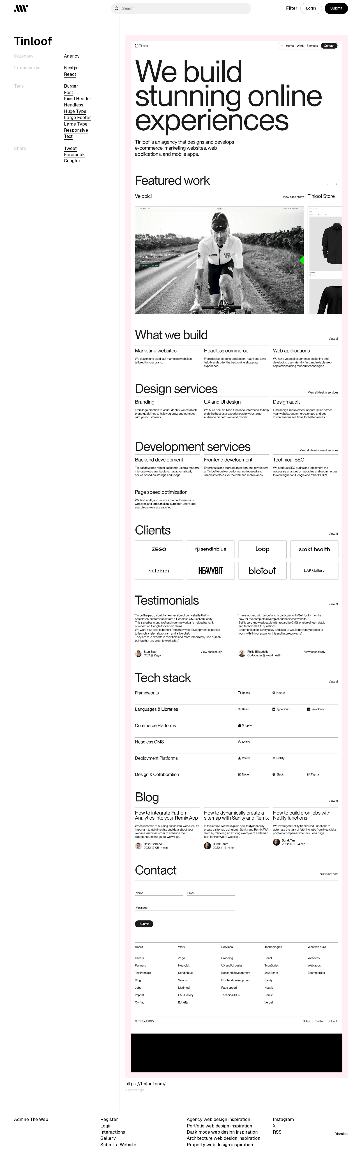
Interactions (112, 1132)
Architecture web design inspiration (223, 1138)
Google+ (72, 161)
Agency (72, 56)
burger (71, 86)
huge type (75, 111)
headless (73, 105)
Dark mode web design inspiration (222, 1132)
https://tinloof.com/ (145, 1084)
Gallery (108, 1138)
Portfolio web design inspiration (219, 1126)
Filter (292, 8)
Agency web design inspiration (218, 1119)
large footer (77, 117)
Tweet (70, 148)
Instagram (283, 1119)
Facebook (74, 155)
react (70, 74)
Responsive (76, 130)
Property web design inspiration (220, 1145)
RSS (277, 1132)
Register (109, 1119)
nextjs (70, 68)
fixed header (77, 99)
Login (311, 8)
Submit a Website (118, 1145)
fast (68, 92)
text (68, 136)
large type (75, 124)
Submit (336, 8)
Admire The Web (31, 1119)
